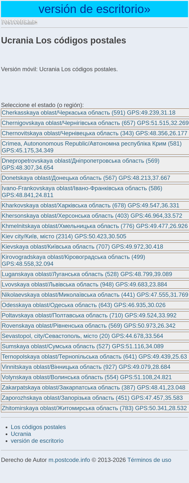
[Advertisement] (40, 86)
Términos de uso (149, 459)
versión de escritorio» (94, 8)
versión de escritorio (37, 440)
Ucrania (21, 433)
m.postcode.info (69, 459)
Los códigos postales (38, 427)
